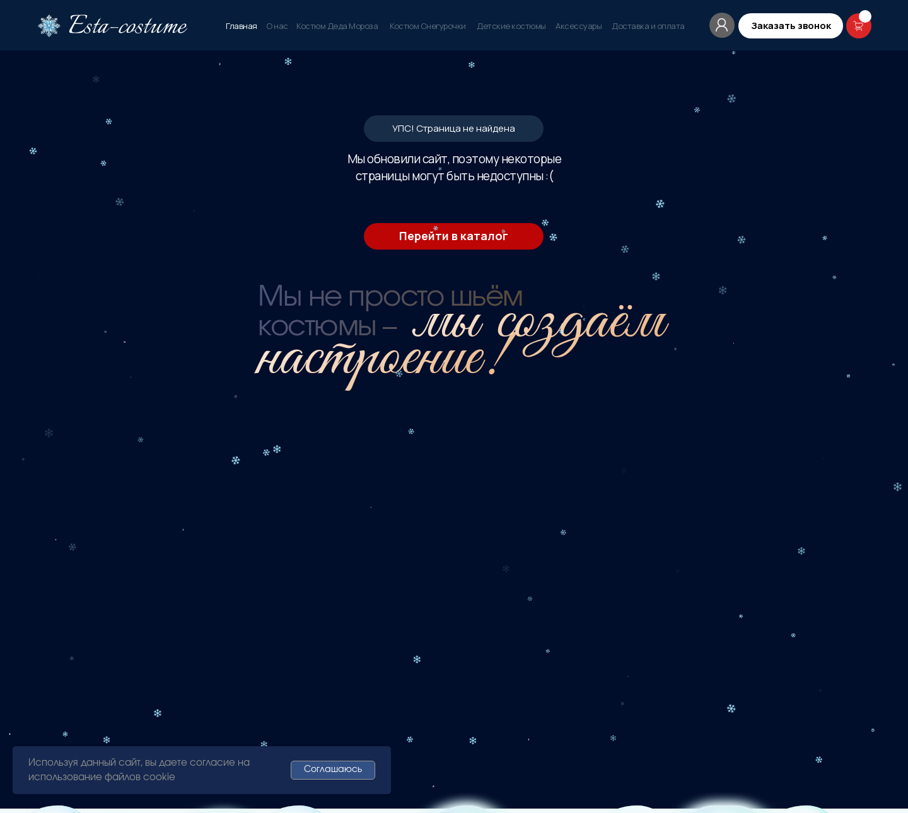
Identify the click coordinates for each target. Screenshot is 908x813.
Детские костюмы (511, 26)
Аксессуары (579, 26)
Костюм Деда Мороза (337, 26)
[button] (790, 25)
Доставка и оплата (648, 26)
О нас (277, 26)
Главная (241, 26)
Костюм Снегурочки (428, 26)
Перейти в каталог (453, 235)
